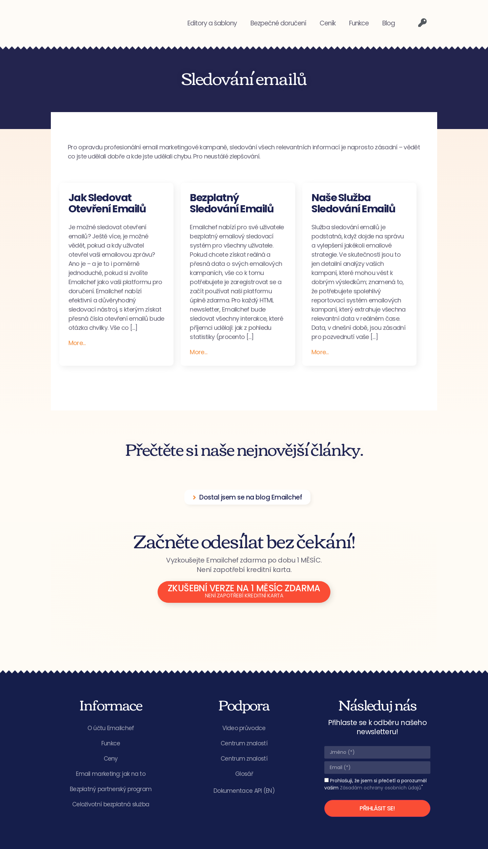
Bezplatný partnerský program (110, 789)
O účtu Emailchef (110, 728)
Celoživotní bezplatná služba (110, 804)
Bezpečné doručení (278, 23)
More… (77, 343)
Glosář (244, 774)
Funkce (359, 23)
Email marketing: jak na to (110, 774)
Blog (388, 23)
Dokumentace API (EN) (244, 791)
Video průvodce (243, 728)
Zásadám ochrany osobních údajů (380, 787)
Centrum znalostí (244, 743)
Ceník (328, 23)
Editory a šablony (212, 23)
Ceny (111, 759)
